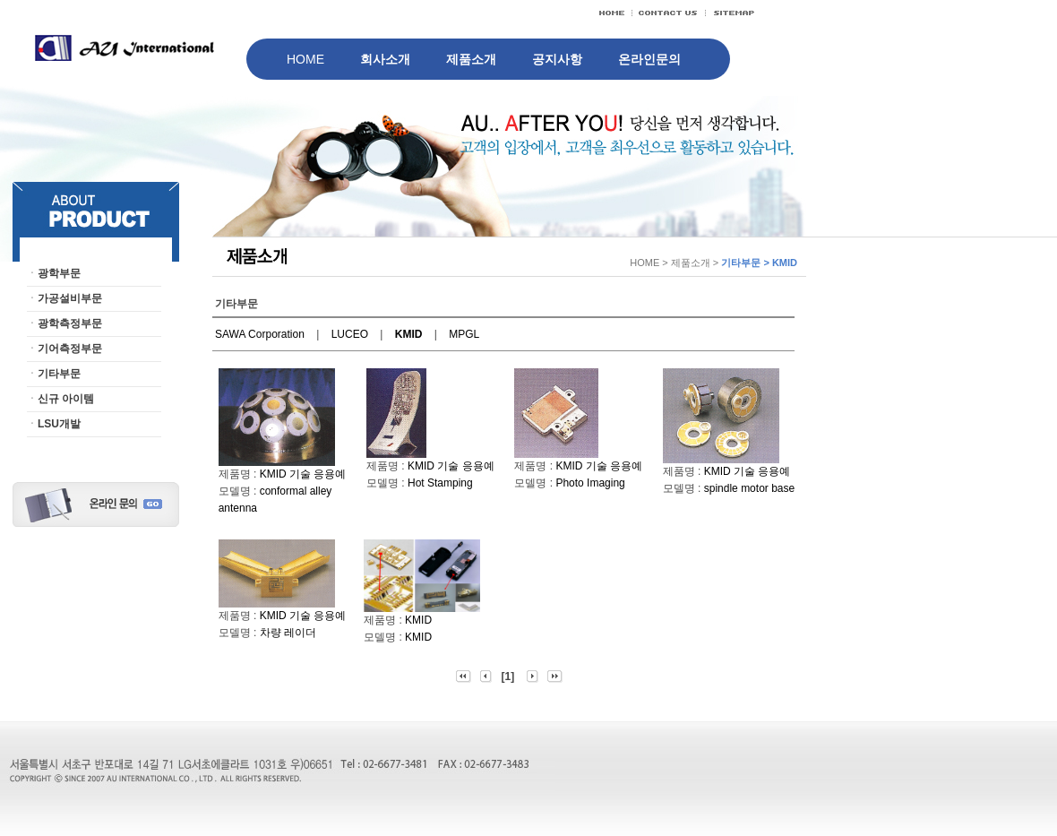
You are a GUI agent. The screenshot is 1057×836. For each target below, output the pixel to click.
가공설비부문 (70, 298)
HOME (305, 59)
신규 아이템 (66, 398)
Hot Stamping (440, 483)
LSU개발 (59, 424)
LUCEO (349, 334)
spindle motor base (749, 488)
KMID (418, 620)
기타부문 (59, 373)
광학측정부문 (70, 323)
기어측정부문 (70, 348)
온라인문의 (649, 59)
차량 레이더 (288, 632)
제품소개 (471, 59)
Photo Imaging (589, 483)
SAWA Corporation (260, 334)
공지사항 (557, 59)
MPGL (464, 334)
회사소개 (385, 59)
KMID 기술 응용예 (303, 474)
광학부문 (59, 273)
